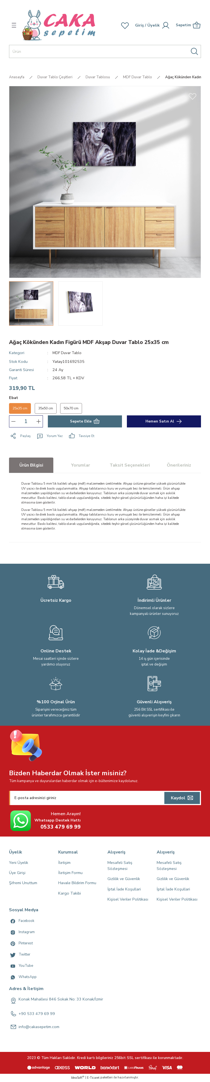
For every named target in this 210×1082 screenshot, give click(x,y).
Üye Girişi (17, 873)
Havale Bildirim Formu (77, 883)
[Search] (105, 51)
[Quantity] (26, 422)
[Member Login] (139, 25)
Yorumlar (80, 466)
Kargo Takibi (69, 893)
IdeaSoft (77, 1078)
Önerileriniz (179, 466)
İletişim (64, 863)
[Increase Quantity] (38, 422)
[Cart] (187, 25)
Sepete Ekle (85, 422)
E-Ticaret (93, 1078)
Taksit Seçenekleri (130, 466)
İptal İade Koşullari (124, 889)
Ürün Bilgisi (31, 466)
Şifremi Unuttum (23, 883)
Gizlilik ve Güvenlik (123, 879)
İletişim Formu (70, 873)
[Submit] (182, 798)
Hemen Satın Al (164, 422)
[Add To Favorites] (192, 96)
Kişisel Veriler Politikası (127, 900)
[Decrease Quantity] (13, 422)
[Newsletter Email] (105, 798)
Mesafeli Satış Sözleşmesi (119, 866)
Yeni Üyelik (18, 863)
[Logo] (58, 25)
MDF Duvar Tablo (68, 352)
